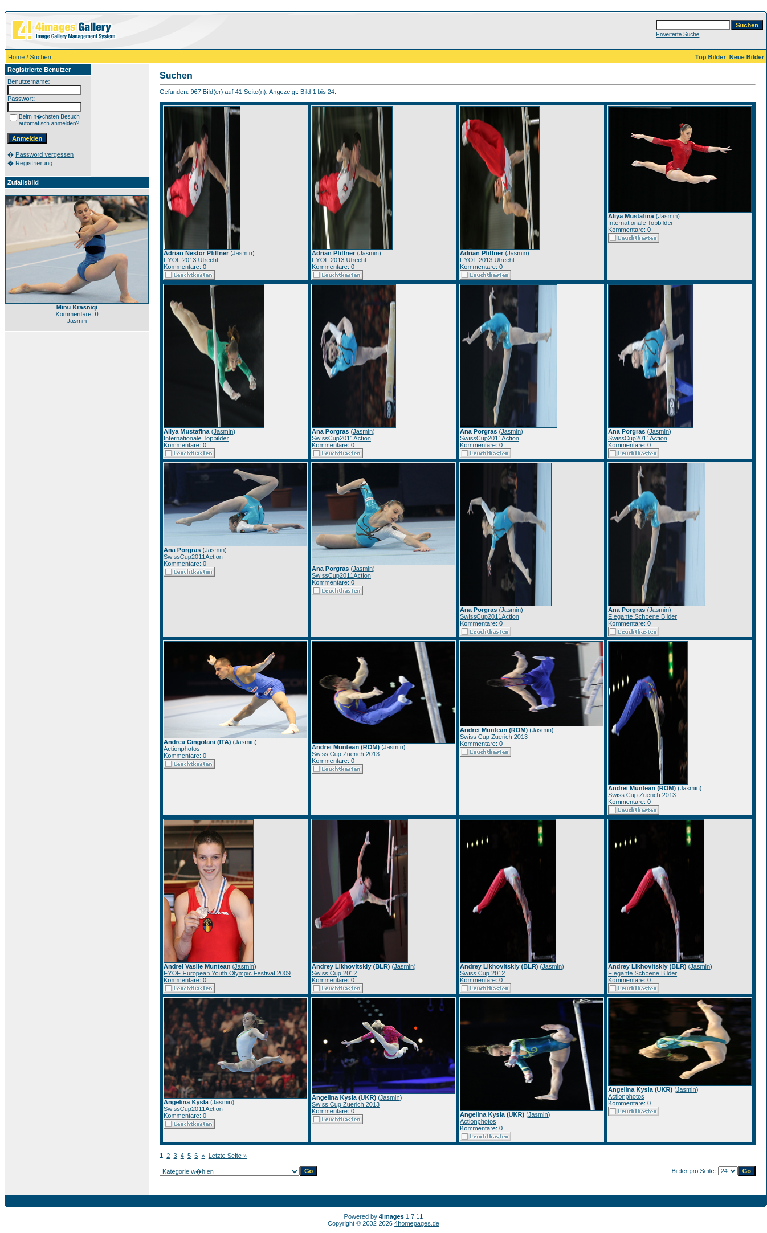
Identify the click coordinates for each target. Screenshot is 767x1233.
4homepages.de (416, 1223)
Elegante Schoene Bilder (642, 616)
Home (16, 57)
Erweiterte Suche (677, 34)
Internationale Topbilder (640, 222)
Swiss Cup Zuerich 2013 (346, 753)
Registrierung (33, 163)
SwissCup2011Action (341, 438)
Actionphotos (182, 748)
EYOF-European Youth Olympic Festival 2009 (227, 973)
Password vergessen (44, 154)
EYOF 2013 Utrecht (191, 259)
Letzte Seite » (228, 1155)
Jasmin (242, 253)
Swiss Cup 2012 (334, 973)
